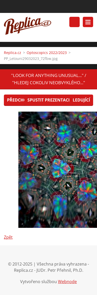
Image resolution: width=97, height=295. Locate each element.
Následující (77, 100)
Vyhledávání (74, 22)
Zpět (8, 237)
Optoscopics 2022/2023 (47, 52)
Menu (88, 22)
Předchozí (19, 100)
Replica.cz (12, 52)
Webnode (67, 281)
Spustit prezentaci (48, 100)
